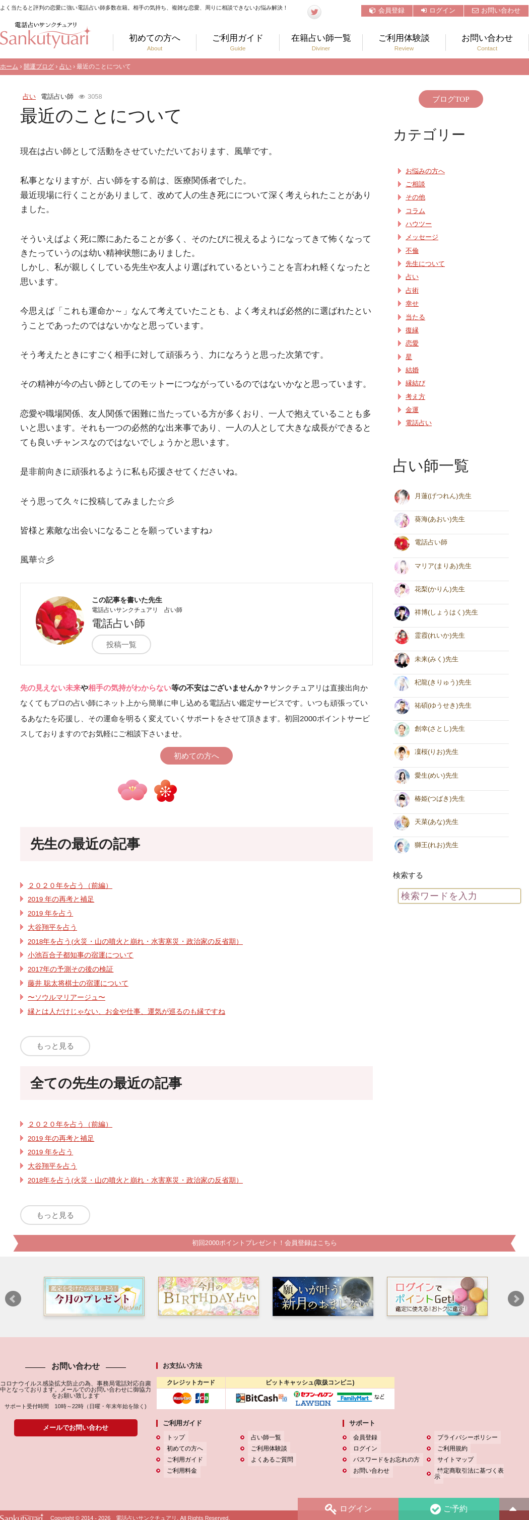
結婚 (412, 370)
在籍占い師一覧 (321, 42)
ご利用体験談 (404, 42)
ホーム (9, 66)
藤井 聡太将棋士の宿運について (78, 983)
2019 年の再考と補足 (61, 899)
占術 (412, 290)
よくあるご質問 (269, 1460)
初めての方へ (154, 42)
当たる (415, 317)
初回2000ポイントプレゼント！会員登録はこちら (264, 1243)
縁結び (415, 383)
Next (516, 1299)
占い (65, 66)
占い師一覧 (263, 1437)
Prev (13, 1299)
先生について (425, 263)
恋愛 (412, 343)
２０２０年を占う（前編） (70, 885)
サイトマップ (452, 1460)
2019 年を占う (50, 913)
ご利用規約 (449, 1449)
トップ (173, 1437)
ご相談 (415, 184)
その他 (415, 197)
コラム (415, 211)
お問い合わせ (496, 10)
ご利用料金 (179, 1471)
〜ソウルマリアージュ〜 (66, 997)
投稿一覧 (128, 644)
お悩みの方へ (425, 171)
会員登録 (387, 10)
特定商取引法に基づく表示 (470, 1471)
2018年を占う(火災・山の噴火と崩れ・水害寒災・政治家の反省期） (135, 941)
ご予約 (448, 1508)
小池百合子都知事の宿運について (81, 955)
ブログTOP (450, 99)
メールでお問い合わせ (75, 1428)
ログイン (438, 10)
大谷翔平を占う (52, 927)
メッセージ (422, 237)
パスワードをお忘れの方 (383, 1460)
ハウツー (419, 224)
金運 (412, 409)
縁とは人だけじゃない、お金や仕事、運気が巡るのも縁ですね (126, 1011)
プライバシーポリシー (464, 1437)
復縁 (412, 330)
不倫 (412, 250)
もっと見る (55, 1046)
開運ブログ (39, 66)
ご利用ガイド (237, 42)
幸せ (412, 303)
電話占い (419, 423)
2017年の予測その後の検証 (70, 969)
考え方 (415, 396)
